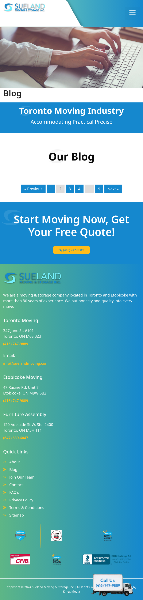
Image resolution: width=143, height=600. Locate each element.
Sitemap (16, 515)
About (14, 461)
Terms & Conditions (26, 507)
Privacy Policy (21, 499)
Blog (13, 469)
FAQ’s (14, 492)
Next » (113, 188)
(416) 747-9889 (71, 250)
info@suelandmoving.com (26, 363)
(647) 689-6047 (15, 437)
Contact (16, 484)
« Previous (33, 188)
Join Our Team (21, 477)
